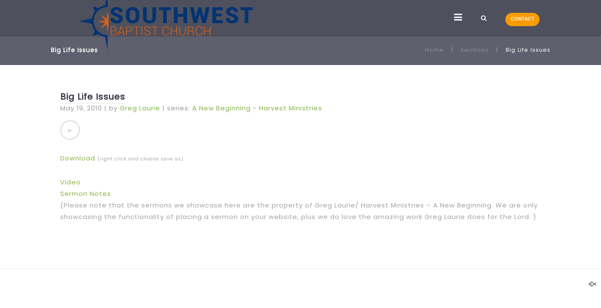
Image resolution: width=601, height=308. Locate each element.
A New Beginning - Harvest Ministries (257, 108)
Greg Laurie (140, 108)
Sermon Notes (85, 193)
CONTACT (522, 19)
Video (70, 182)
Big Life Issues (92, 97)
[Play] (70, 130)
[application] (70, 130)
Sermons (474, 50)
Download (77, 158)
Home (434, 50)
